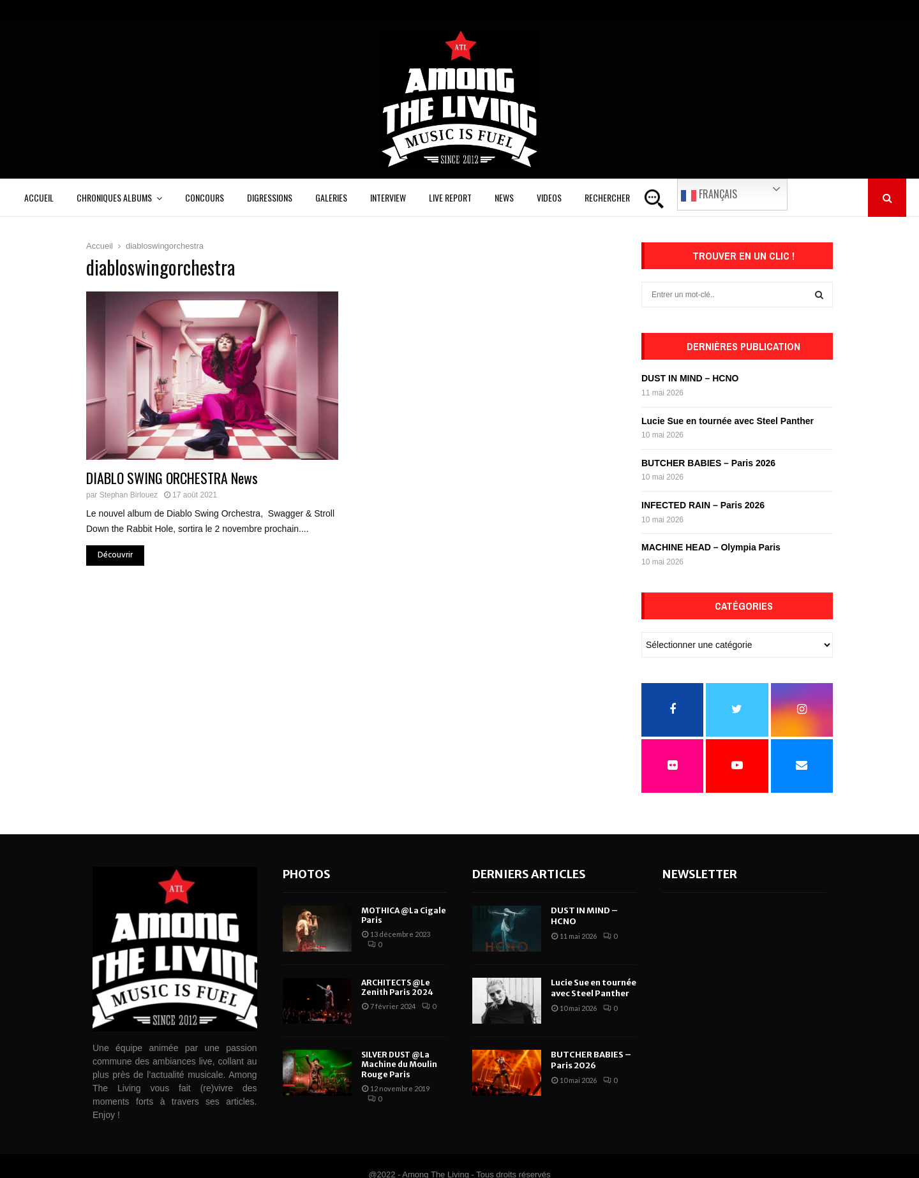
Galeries (331, 197)
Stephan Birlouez (129, 494)
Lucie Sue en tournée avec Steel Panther (727, 421)
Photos (307, 874)
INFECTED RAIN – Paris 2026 (703, 505)
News (504, 197)
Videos (549, 197)
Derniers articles (529, 874)
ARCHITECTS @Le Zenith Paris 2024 (397, 988)
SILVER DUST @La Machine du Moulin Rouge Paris (399, 1064)
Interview (388, 197)
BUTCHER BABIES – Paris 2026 (708, 463)
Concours (204, 197)
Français (709, 194)
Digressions (269, 197)
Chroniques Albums (114, 197)
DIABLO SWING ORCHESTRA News (172, 478)
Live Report (450, 197)
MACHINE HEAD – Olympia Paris (711, 547)
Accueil (39, 197)
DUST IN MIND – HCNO (689, 378)
